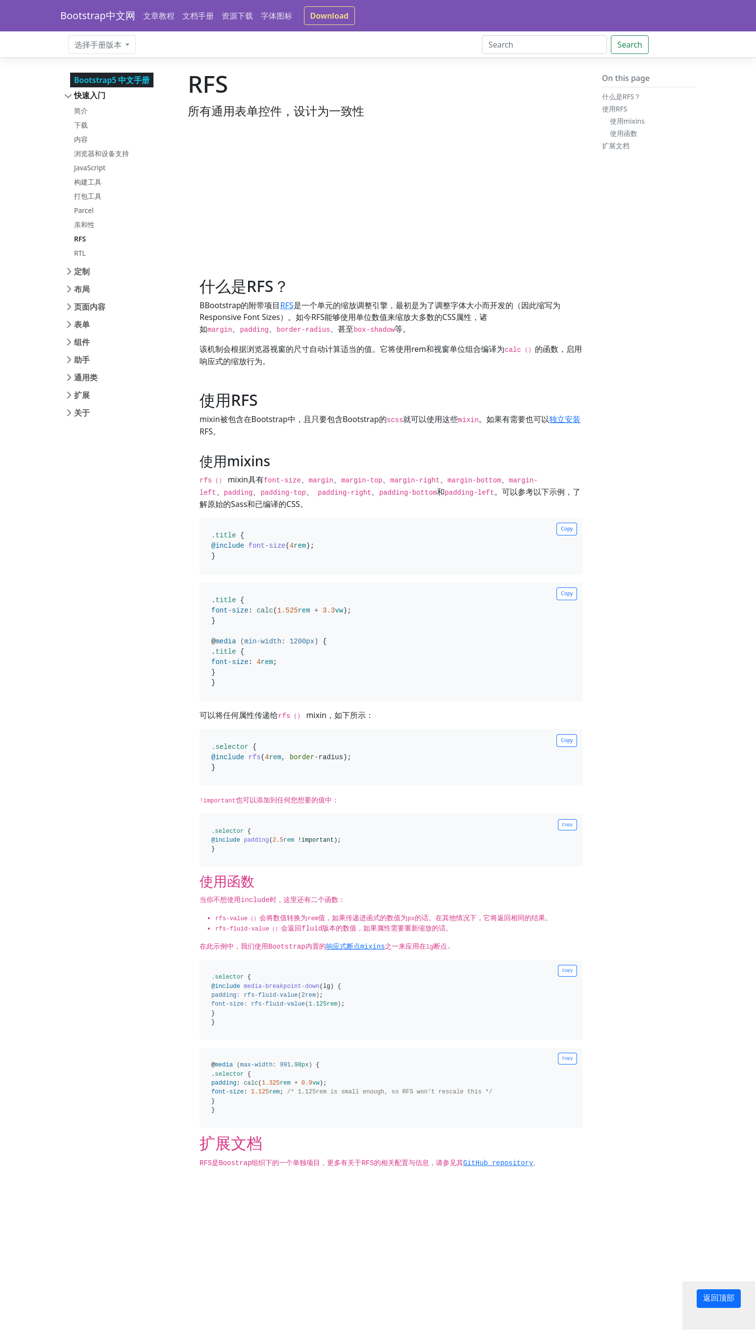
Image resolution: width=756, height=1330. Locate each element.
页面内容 (89, 306)
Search (629, 44)
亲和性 (84, 224)
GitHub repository (498, 1163)
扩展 (82, 395)
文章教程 (159, 15)
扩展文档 (616, 145)
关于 (82, 412)
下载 (81, 125)
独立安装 (564, 419)
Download (329, 15)
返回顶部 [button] (718, 1298)
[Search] (544, 44)
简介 (81, 110)
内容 (81, 139)
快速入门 (89, 95)
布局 (82, 289)
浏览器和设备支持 (101, 153)
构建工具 (87, 181)
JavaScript (89, 167)
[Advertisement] (385, 208)
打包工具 (87, 196)
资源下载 (237, 15)
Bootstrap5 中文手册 (112, 80)
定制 (82, 271)
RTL (80, 253)
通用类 (86, 377)
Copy (567, 528)
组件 (82, 342)
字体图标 (276, 15)
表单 (82, 324)
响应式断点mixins (355, 947)
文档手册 (198, 15)
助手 (82, 359)
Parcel (84, 210)
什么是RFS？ (621, 96)
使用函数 (623, 133)
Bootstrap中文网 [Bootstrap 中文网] (97, 15)
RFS (80, 238)
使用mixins (627, 121)
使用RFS (615, 108)
